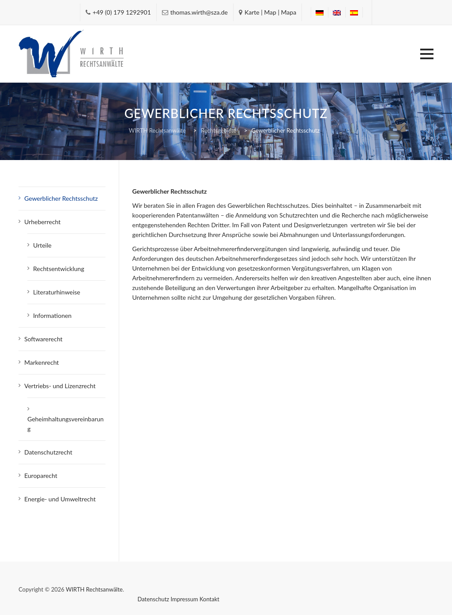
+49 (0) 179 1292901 (122, 12)
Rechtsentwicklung (58, 268)
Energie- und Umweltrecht (60, 499)
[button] (426, 54)
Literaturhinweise (56, 292)
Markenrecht (41, 362)
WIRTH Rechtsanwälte (94, 589)
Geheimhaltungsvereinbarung (65, 423)
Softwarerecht (43, 339)
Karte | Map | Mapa (270, 12)
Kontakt (209, 599)
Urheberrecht (42, 221)
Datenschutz (154, 599)
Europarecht (40, 475)
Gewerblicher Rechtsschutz (61, 198)
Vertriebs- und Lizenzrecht (59, 386)
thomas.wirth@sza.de (199, 12)
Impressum (184, 599)
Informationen (52, 315)
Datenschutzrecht (48, 452)
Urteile (42, 245)
